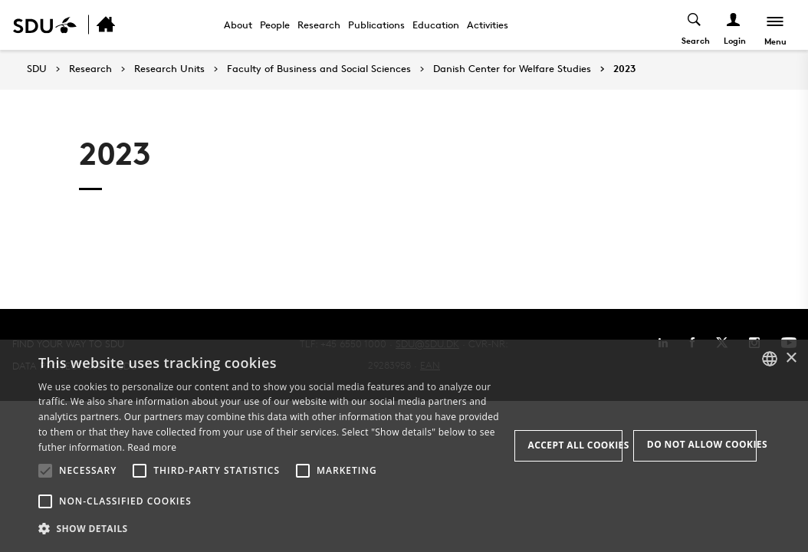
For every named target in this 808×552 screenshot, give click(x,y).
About (238, 24)
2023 (624, 69)
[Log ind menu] (734, 25)
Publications (376, 24)
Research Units (169, 69)
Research (318, 24)
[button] (45, 470)
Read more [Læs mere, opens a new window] (151, 447)
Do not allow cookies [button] (702, 444)
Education (435, 24)
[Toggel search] (695, 25)
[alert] (404, 446)
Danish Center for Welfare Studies (512, 69)
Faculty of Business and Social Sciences (319, 69)
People (275, 24)
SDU (37, 69)
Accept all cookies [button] (575, 445)
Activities (487, 24)
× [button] (791, 358)
